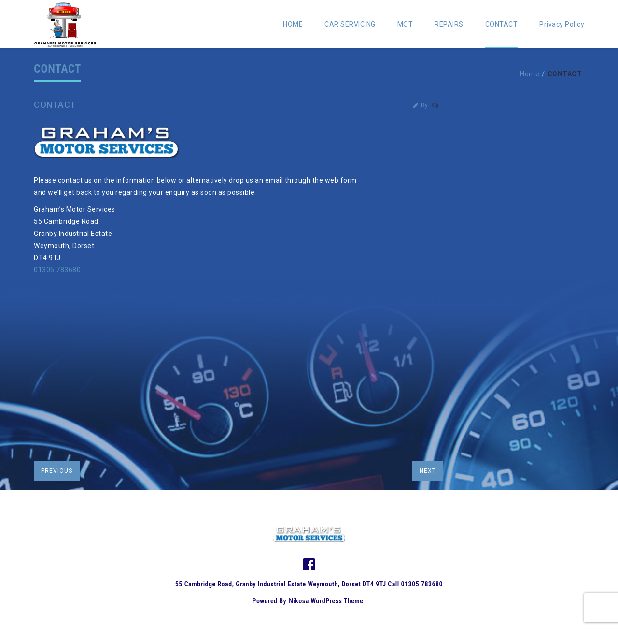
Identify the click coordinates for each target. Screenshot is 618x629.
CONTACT (501, 24)
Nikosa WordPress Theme (326, 601)
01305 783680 (57, 270)
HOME (293, 24)
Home (529, 74)
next (428, 471)
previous (56, 471)
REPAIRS (449, 24)
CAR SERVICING (350, 24)
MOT (405, 24)
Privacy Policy (561, 24)
